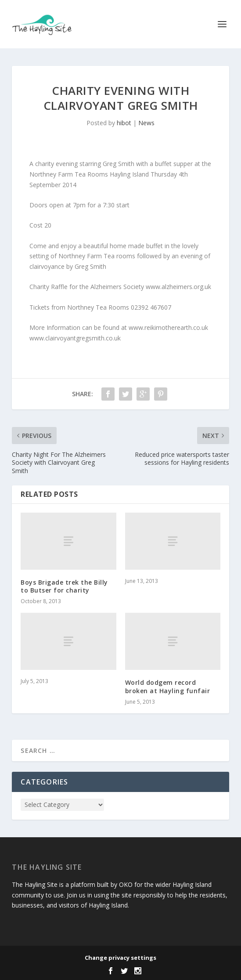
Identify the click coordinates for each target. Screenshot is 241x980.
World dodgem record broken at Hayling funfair (167, 686)
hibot (124, 123)
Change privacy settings (120, 958)
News (146, 123)
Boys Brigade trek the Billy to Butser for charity (64, 586)
